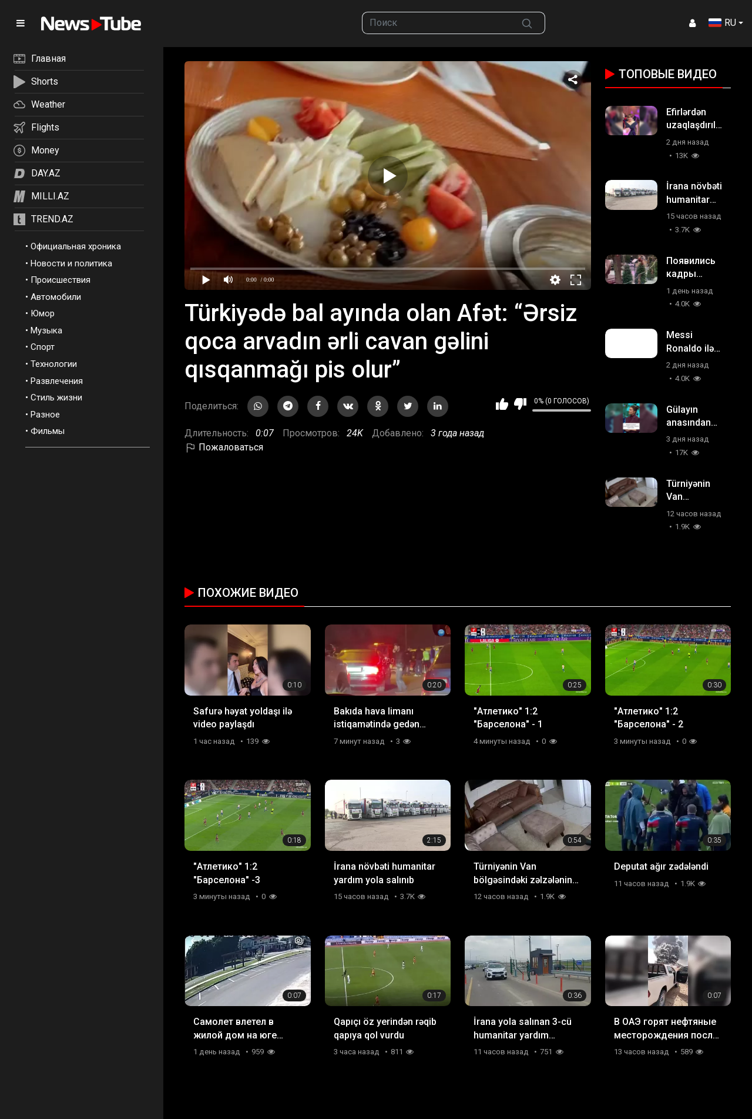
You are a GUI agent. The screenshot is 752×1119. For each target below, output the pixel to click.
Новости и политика (71, 263)
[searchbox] (436, 23)
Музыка (46, 330)
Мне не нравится (520, 404)
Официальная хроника (76, 246)
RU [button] (722, 22)
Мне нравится (502, 404)
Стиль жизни (56, 397)
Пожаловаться (223, 447)
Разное (45, 414)
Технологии (54, 364)
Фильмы (48, 431)
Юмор (43, 313)
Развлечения (57, 381)
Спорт (43, 347)
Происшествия (60, 280)
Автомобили (56, 297)
